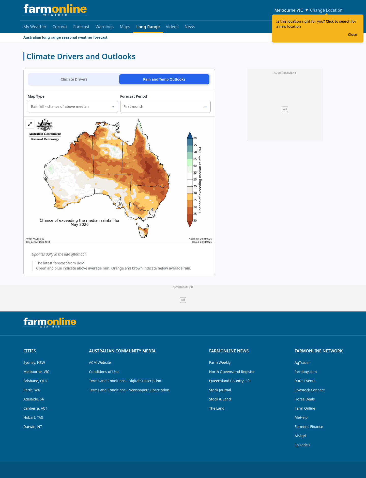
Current (60, 26)
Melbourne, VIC (36, 371)
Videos (172, 26)
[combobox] (73, 106)
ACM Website (100, 362)
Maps (125, 26)
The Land (216, 408)
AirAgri (300, 435)
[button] (30, 124)
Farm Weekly (220, 362)
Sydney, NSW (34, 362)
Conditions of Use (103, 371)
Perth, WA (31, 389)
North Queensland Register (232, 371)
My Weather (35, 26)
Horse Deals (305, 399)
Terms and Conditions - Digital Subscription (125, 380)
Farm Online (305, 408)
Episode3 (302, 444)
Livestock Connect (310, 389)
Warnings (105, 26)
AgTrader (302, 362)
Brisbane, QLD (35, 380)
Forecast (81, 26)
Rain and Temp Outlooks (164, 79)
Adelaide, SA (33, 399)
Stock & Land (220, 399)
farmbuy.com (306, 371)
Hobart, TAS (33, 417)
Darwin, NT (32, 426)
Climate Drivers (74, 79)
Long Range (148, 28)
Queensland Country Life (230, 380)
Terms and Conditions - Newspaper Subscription (129, 389)
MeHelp (301, 417)
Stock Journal (220, 389)
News (190, 26)
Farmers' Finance (309, 426)
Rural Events (305, 380)
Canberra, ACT (35, 408)
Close (352, 34)
